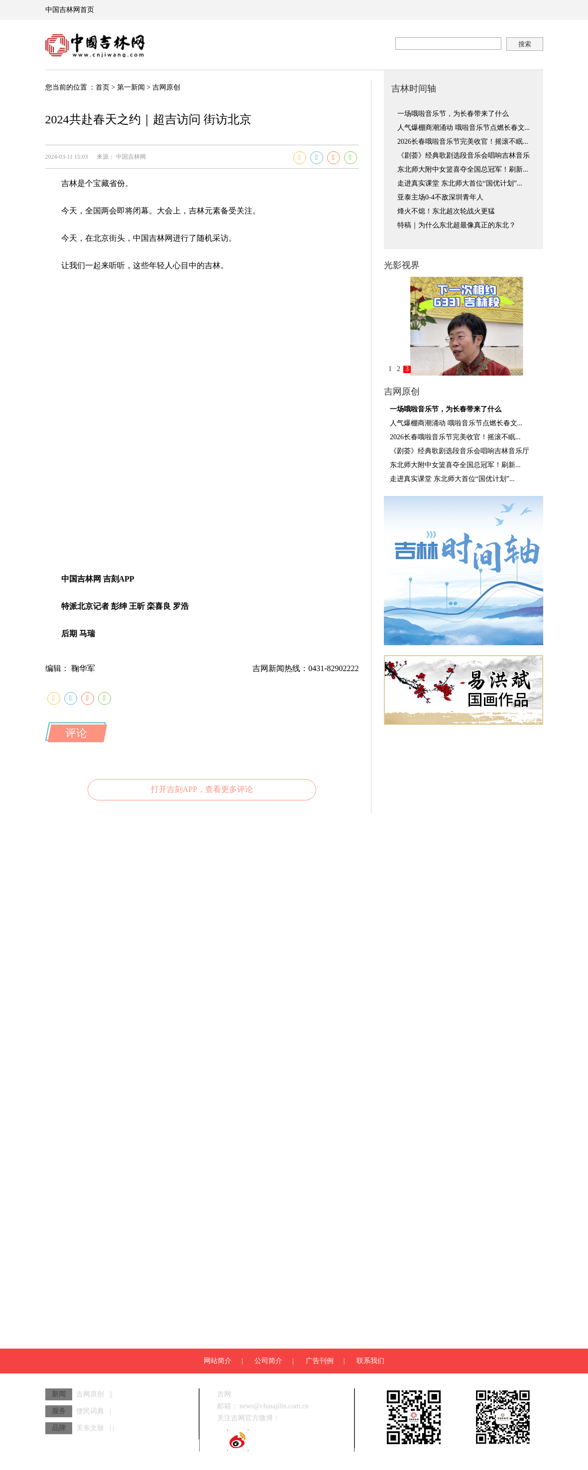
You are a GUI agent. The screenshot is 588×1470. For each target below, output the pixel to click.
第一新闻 (131, 87)
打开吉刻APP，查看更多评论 (202, 789)
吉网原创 (166, 87)
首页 (103, 87)
